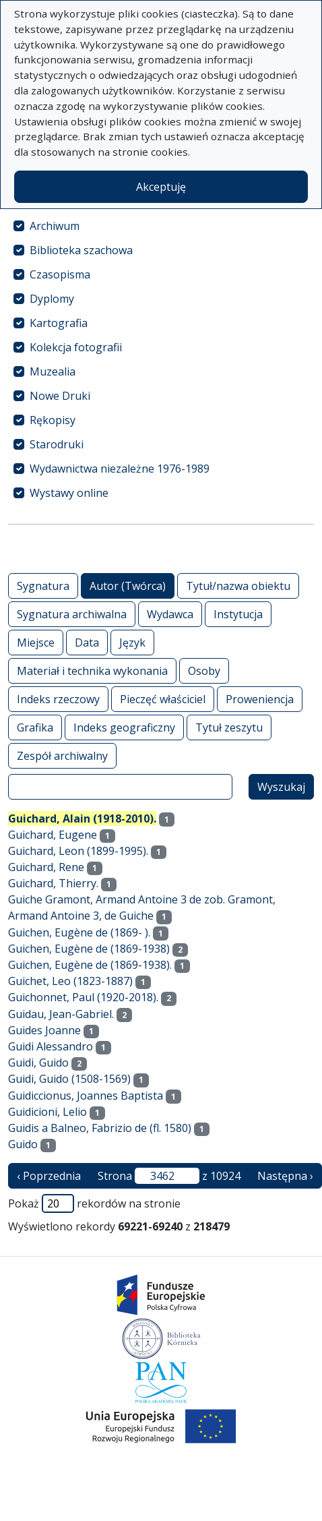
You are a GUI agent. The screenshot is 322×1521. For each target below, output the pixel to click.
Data (87, 642)
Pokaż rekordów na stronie (94, 1203)
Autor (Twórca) (128, 585)
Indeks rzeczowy (58, 699)
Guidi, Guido (38, 1062)
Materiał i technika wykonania (92, 670)
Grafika (35, 727)
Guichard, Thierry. (53, 883)
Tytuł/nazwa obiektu (238, 585)
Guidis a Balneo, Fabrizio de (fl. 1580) (99, 1128)
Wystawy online (69, 492)
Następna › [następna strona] (285, 1175)
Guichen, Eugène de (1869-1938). (90, 964)
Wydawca (170, 614)
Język (132, 642)
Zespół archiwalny (62, 755)
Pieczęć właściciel (162, 699)
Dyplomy (52, 298)
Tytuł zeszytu (229, 727)
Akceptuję (161, 186)
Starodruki (57, 444)
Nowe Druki (60, 395)
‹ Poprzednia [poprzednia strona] (49, 1175)
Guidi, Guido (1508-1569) (69, 1078)
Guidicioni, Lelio (47, 1111)
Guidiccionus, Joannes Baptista (85, 1095)
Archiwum (54, 225)
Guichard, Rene (46, 867)
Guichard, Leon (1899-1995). (78, 850)
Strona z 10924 (169, 1176)
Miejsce (36, 642)
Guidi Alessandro (50, 1046)
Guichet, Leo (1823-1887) (70, 981)
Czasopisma (60, 274)
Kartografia (59, 323)
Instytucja (238, 614)
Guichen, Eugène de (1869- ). (79, 932)
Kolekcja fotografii (76, 347)
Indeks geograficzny (124, 727)
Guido (23, 1144)
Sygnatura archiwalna (72, 614)
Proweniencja (260, 699)
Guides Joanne (44, 1030)
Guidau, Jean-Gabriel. (61, 1014)
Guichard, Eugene (52, 834)
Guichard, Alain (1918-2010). (82, 818)
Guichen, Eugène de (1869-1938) (89, 948)
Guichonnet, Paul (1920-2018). (83, 997)
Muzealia (52, 371)
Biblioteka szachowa (81, 250)
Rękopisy (52, 420)
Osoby (204, 670)
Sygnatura (43, 585)
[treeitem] (161, 225)
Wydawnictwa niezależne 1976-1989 (120, 468)
